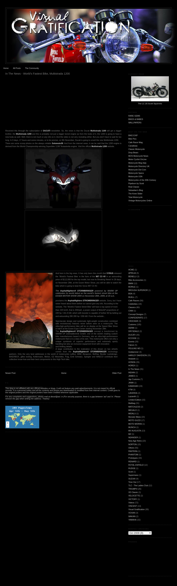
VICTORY (132, 499)
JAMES (131, 376)
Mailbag (131, 403)
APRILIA (132, 273)
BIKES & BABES (135, 119)
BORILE (131, 287)
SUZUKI (131, 479)
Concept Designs (135, 314)
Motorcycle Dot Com (137, 170)
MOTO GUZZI (134, 420)
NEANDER (133, 437)
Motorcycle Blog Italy (137, 163)
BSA (130, 294)
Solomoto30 (57, 143)
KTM (130, 390)
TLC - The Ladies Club (138, 486)
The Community (32, 68)
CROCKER (133, 321)
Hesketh (131, 359)
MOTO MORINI (135, 424)
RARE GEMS (134, 116)
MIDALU (132, 414)
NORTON (132, 444)
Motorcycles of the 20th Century (142, 180)
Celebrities (133, 304)
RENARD (132, 462)
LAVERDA (132, 393)
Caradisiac (133, 146)
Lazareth (132, 396)
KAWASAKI (133, 386)
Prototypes (133, 458)
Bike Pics (132, 139)
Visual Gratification (136, 509)
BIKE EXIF (133, 135)
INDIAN (131, 373)
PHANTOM (133, 455)
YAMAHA (132, 520)
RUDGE (131, 468)
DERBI (131, 328)
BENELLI (132, 276)
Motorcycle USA (135, 176)
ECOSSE (132, 338)
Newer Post (10, 373)
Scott (130, 472)
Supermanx (133, 475)
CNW (130, 311)
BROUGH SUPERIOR (138, 290)
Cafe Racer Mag (135, 142)
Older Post (116, 373)
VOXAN (131, 513)
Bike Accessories (135, 280)
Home (6, 68)
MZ (129, 434)
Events (131, 342)
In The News (133, 369)
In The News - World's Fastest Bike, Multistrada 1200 (37, 73)
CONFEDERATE (135, 318)
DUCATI (131, 335)
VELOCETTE (134, 496)
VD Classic (133, 492)
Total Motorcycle (135, 197)
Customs (132, 325)
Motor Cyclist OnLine (137, 159)
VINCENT (132, 506)
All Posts (17, 68)
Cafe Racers (133, 301)
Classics (132, 307)
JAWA (131, 383)
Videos (131, 503)
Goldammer (133, 352)
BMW (130, 283)
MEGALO (132, 410)
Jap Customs (134, 379)
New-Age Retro (135, 441)
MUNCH (132, 427)
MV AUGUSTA (134, 431)
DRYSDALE (133, 331)
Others (131, 448)
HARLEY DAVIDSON (137, 355)
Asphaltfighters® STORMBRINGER (77, 291)
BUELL (131, 297)
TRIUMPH (132, 489)
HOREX (131, 366)
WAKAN (131, 516)
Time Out (132, 482)
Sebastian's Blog (135, 190)
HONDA (131, 362)
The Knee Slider (135, 194)
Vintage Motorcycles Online (140, 201)
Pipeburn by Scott (136, 183)
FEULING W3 (134, 348)
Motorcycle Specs (136, 173)
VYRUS (110, 273)
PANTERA (132, 451)
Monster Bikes (134, 417)
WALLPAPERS (134, 123)
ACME (131, 270)
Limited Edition (134, 400)
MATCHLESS (134, 407)
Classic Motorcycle (136, 149)
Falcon (131, 345)
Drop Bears (133, 153)
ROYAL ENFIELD (136, 465)
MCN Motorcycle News (138, 156)
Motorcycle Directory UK (138, 166)
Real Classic (133, 187)
